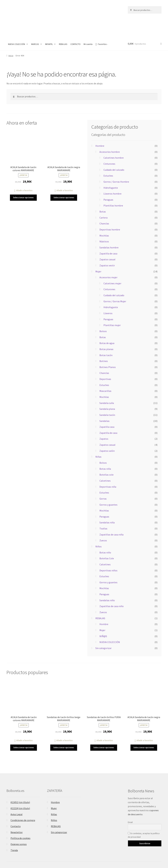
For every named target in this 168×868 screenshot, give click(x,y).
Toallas (103, 510)
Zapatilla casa (106, 408)
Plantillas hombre (113, 187)
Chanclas (104, 205)
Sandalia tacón (107, 396)
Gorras (103, 480)
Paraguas (108, 181)
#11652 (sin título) (20, 784)
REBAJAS (63, 25)
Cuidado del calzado (113, 151)
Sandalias (104, 402)
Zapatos (103, 420)
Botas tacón (105, 336)
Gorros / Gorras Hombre (116, 163)
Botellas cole (106, 456)
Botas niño (105, 534)
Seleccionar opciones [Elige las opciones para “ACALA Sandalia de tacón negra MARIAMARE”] (64, 179)
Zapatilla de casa (108, 235)
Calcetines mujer (112, 265)
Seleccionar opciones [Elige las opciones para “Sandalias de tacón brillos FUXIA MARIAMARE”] (103, 729)
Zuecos (103, 522)
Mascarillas (105, 372)
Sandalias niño (107, 582)
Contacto (16, 808)
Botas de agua (106, 325)
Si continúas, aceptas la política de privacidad (143, 817)
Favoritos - (102, 25)
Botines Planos (107, 348)
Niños (98, 528)
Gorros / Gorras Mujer (114, 283)
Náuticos (104, 223)
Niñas (98, 438)
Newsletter (17, 814)
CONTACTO (75, 25)
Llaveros (107, 295)
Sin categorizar (103, 629)
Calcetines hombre (113, 139)
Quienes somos (19, 825)
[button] (23, 172)
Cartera (103, 199)
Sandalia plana (107, 390)
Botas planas (106, 330)
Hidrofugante (110, 169)
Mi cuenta (88, 25)
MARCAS (36, 25)
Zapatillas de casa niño (111, 588)
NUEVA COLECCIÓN (18, 25)
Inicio (11, 37)
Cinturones (109, 145)
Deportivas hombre (109, 211)
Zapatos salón (107, 432)
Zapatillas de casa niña (111, 516)
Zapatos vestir (107, 247)
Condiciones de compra (23, 802)
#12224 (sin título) (20, 790)
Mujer (98, 253)
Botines (103, 342)
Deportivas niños (108, 552)
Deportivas (105, 360)
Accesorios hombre (109, 133)
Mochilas (104, 217)
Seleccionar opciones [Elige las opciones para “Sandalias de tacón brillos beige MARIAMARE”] (63, 729)
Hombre (99, 127)
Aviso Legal (16, 796)
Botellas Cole (106, 540)
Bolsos (103, 312)
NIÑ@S (103, 617)
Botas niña (105, 450)
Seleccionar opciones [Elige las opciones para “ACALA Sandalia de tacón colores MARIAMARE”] (23, 179)
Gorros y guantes (108, 486)
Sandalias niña (107, 504)
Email (130, 804)
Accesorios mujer (108, 259)
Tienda (14, 831)
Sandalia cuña (106, 384)
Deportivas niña (107, 468)
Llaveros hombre (112, 175)
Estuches (108, 157)
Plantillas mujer (112, 307)
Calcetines (105, 462)
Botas (102, 193)
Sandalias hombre (109, 229)
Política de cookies (20, 820)
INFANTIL (50, 25)
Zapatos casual (107, 241)
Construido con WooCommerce (23, 855)
